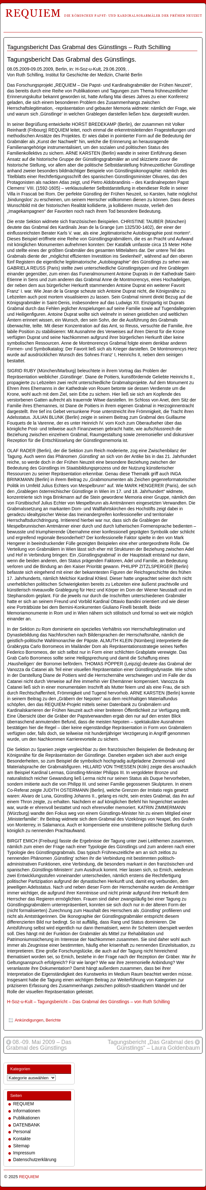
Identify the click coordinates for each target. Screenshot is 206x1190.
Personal (22, 1131)
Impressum (24, 1152)
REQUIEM (23, 1103)
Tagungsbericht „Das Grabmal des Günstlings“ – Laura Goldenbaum (154, 1045)
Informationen (26, 1110)
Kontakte (22, 1138)
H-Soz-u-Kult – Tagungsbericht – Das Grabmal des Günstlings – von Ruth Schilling (88, 1001)
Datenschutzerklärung (34, 1159)
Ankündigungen (29, 1020)
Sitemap (21, 1145)
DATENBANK (26, 1124)
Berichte (53, 1020)
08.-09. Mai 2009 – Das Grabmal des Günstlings (38, 1045)
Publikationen (26, 1117)
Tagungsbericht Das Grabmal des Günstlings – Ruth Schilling (89, 47)
